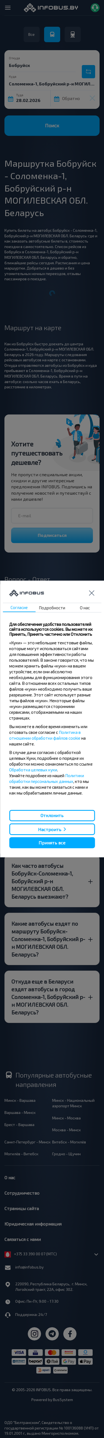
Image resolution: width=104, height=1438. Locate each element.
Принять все (52, 842)
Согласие (19, 607)
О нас (85, 607)
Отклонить (52, 815)
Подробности (52, 607)
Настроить (49, 829)
